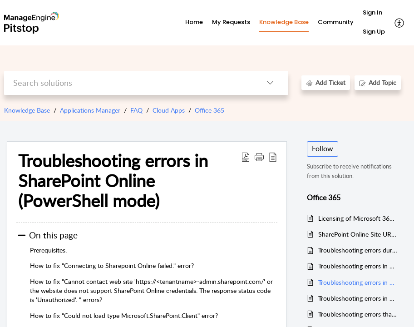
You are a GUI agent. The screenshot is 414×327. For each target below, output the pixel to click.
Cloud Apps (169, 110)
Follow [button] (322, 149)
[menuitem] (373, 13)
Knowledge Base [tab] (284, 22)
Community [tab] (336, 22)
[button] (399, 22)
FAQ (136, 110)
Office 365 (209, 110)
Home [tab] (194, 22)
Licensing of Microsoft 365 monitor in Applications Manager (358, 218)
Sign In (372, 12)
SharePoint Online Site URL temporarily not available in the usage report (358, 234)
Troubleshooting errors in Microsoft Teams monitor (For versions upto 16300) (358, 298)
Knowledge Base (27, 110)
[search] (128, 83)
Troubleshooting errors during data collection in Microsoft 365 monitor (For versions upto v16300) (358, 250)
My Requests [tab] (231, 22)
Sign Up (374, 31)
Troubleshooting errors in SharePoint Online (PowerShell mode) (358, 282)
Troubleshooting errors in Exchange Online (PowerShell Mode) (358, 266)
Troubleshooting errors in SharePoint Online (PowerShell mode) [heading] (113, 180)
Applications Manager (90, 110)
